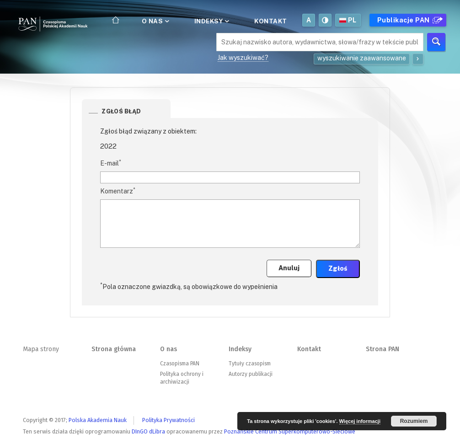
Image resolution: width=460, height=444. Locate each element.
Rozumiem (414, 421)
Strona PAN (382, 349)
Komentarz (117, 191)
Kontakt (270, 21)
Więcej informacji (359, 421)
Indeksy (211, 21)
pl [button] (348, 20)
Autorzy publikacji (251, 374)
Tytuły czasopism (250, 363)
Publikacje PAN (408, 20)
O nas (155, 21)
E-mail (110, 163)
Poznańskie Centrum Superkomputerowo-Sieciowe (289, 431)
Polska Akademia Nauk (98, 420)
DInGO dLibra (148, 431)
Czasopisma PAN (179, 363)
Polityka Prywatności (168, 420)
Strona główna (113, 349)
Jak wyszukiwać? (243, 57)
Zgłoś (338, 268)
